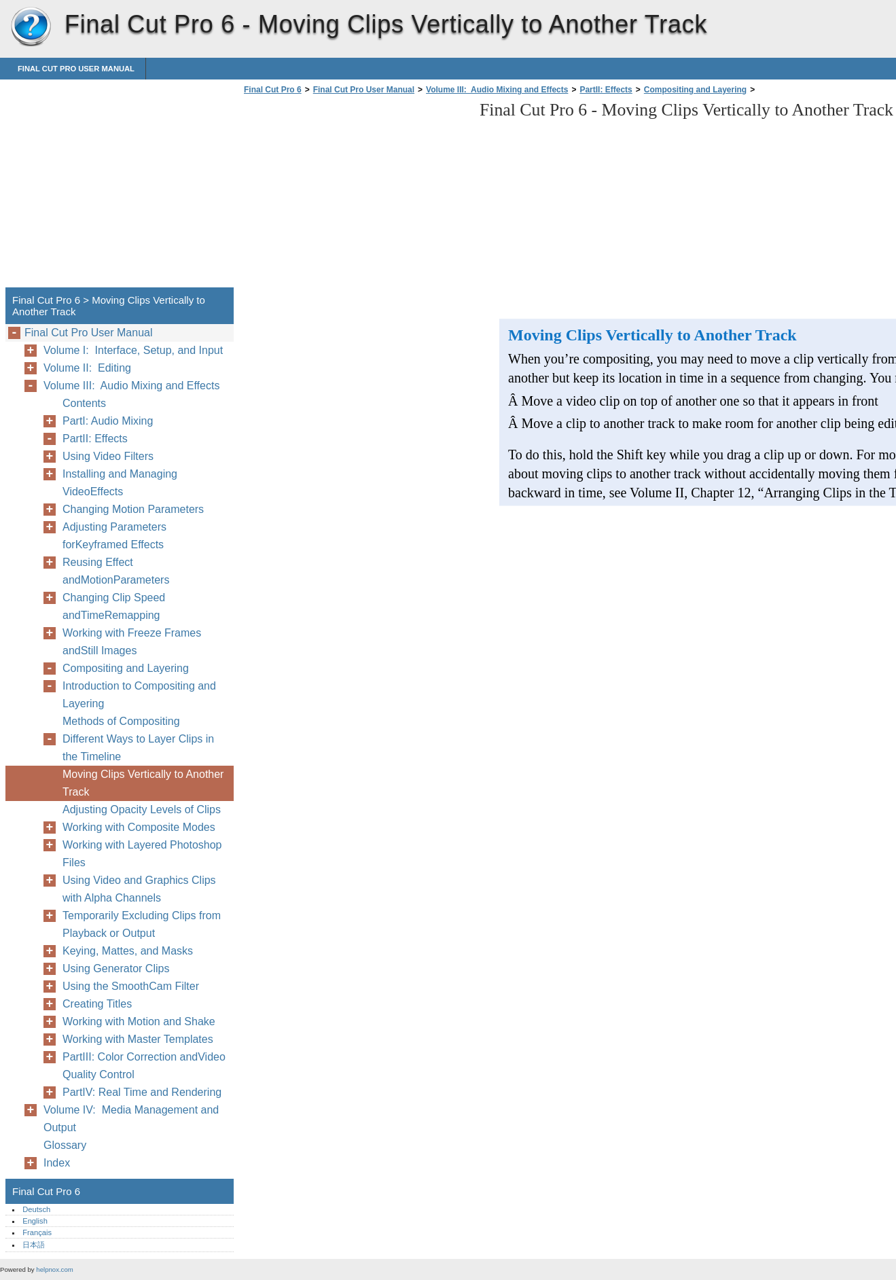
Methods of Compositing (121, 721)
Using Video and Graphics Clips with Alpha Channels (139, 889)
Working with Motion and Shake (138, 1021)
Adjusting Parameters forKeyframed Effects (114, 535)
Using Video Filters (108, 456)
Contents (84, 403)
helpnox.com (54, 1269)
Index (56, 1163)
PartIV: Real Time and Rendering (141, 1092)
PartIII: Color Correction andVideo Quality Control (144, 1065)
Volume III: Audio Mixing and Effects (497, 89)
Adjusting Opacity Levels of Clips (141, 809)
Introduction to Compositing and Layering (139, 694)
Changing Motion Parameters (133, 509)
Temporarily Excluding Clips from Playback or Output (141, 924)
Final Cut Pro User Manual (76, 69)
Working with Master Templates (137, 1039)
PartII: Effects (605, 89)
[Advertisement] (354, 195)
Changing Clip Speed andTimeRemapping (113, 606)
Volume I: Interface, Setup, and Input (133, 350)
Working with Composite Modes (138, 827)
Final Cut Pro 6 (30, 27)
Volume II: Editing (87, 368)
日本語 (33, 1245)
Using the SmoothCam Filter (130, 986)
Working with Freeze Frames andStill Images (131, 641)
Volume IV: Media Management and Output (131, 1118)
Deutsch (36, 1209)
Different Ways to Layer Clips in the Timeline (138, 747)
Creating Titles (97, 1004)
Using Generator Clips (115, 968)
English (35, 1221)
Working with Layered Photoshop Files (142, 853)
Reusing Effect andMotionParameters (115, 571)
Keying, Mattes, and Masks (127, 951)
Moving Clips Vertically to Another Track (142, 783)
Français (37, 1232)
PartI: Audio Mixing (107, 421)
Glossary (64, 1145)
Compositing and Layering (695, 89)
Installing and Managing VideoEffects (119, 482)
